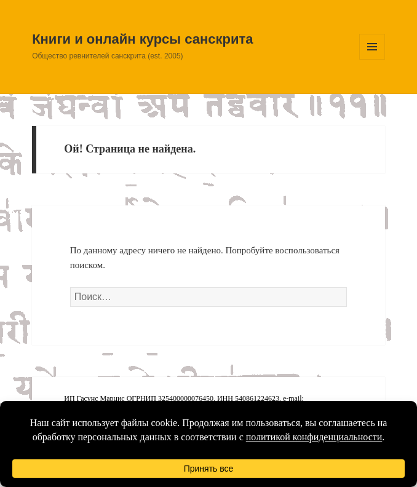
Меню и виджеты (372, 59)
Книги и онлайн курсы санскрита (142, 39)
